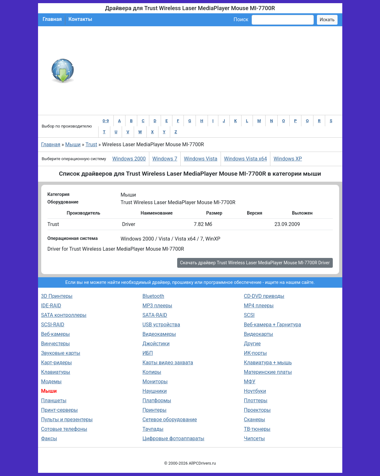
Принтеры (154, 410)
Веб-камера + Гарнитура (272, 325)
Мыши (73, 144)
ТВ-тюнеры (257, 429)
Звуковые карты (61, 353)
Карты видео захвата (167, 363)
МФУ (249, 382)
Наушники (154, 391)
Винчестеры (55, 344)
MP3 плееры (157, 306)
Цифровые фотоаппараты (173, 438)
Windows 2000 (129, 159)
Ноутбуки (255, 391)
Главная (52, 19)
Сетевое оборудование (169, 419)
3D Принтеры (57, 296)
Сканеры (254, 419)
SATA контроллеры (64, 315)
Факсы (49, 438)
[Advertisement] (210, 70)
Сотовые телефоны (64, 429)
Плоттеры (255, 401)
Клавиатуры (55, 372)
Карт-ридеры (56, 363)
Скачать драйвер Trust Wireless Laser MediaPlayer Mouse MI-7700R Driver (255, 262)
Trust (91, 144)
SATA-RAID (154, 315)
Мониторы (154, 382)
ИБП (147, 353)
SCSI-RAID (52, 325)
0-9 (106, 120)
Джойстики (156, 344)
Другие (252, 344)
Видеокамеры (159, 334)
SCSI (249, 315)
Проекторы (257, 410)
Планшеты (54, 401)
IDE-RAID (51, 306)
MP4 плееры (259, 306)
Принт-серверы (59, 410)
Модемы (51, 382)
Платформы (156, 401)
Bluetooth (153, 296)
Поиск (241, 19)
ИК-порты (255, 353)
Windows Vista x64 (245, 159)
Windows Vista (200, 159)
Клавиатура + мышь (268, 363)
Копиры (151, 372)
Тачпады (152, 429)
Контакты (80, 19)
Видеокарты (258, 334)
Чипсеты (254, 438)
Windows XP (288, 159)
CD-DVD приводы (264, 296)
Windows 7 (164, 159)
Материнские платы (268, 372)
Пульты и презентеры (67, 419)
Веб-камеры (55, 334)
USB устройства (161, 325)
